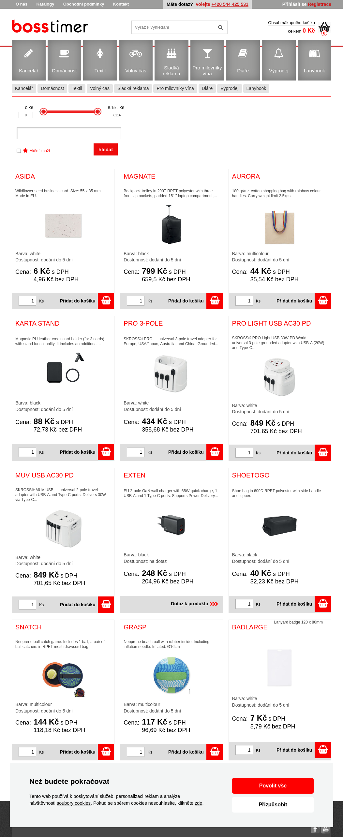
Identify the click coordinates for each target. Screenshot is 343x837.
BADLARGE (250, 627)
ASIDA (25, 176)
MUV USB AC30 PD (44, 475)
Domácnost (52, 88)
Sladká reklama (133, 88)
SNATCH (28, 627)
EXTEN (134, 475)
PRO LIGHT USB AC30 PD (271, 323)
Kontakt (121, 4)
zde (198, 803)
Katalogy (45, 4)
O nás (21, 4)
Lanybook (256, 88)
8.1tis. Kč (116, 108)
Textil (77, 88)
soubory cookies (74, 803)
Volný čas (100, 88)
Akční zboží (40, 151)
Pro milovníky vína (175, 88)
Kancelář (24, 88)
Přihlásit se (294, 4)
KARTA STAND (37, 323)
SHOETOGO (251, 475)
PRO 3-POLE (143, 323)
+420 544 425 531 (230, 4)
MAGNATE (139, 176)
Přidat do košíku (87, 301)
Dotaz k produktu (195, 603)
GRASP (135, 627)
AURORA (246, 176)
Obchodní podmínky (83, 4)
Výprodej (229, 88)
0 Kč (29, 108)
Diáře (207, 88)
